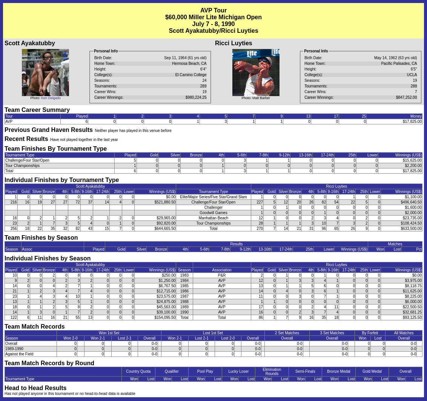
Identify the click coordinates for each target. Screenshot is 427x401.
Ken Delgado (51, 98)
